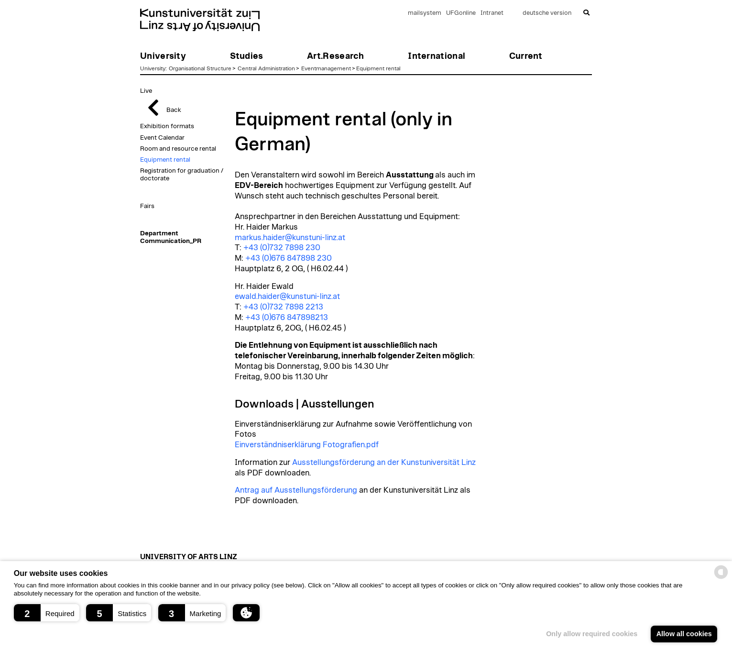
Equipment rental (378, 68)
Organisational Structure (200, 68)
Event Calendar (162, 137)
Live (146, 91)
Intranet (492, 13)
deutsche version (547, 13)
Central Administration (266, 68)
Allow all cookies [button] (684, 634)
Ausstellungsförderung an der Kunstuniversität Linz (384, 462)
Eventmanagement (326, 68)
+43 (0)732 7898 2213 (283, 307)
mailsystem (424, 13)
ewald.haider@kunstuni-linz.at (287, 296)
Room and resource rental (178, 148)
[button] (46, 612)
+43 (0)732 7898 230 (281, 248)
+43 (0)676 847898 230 (288, 258)
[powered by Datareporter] (721, 578)
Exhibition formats (167, 126)
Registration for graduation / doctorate (181, 174)
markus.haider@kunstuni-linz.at (290, 238)
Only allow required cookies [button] (591, 634)
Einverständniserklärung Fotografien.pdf (307, 445)
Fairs (147, 206)
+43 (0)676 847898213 (286, 317)
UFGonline (461, 13)
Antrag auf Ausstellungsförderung (296, 490)
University (152, 68)
